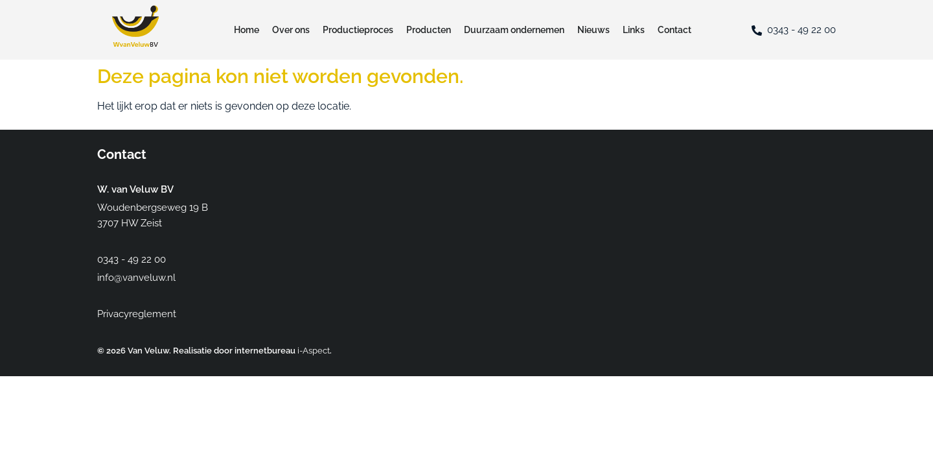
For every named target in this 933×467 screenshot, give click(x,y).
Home (246, 30)
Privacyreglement (136, 314)
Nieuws (593, 30)
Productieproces (358, 30)
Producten (428, 30)
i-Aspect (313, 350)
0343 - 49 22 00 (801, 30)
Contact (674, 30)
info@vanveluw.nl (136, 277)
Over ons (291, 30)
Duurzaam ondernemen (514, 30)
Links (634, 30)
